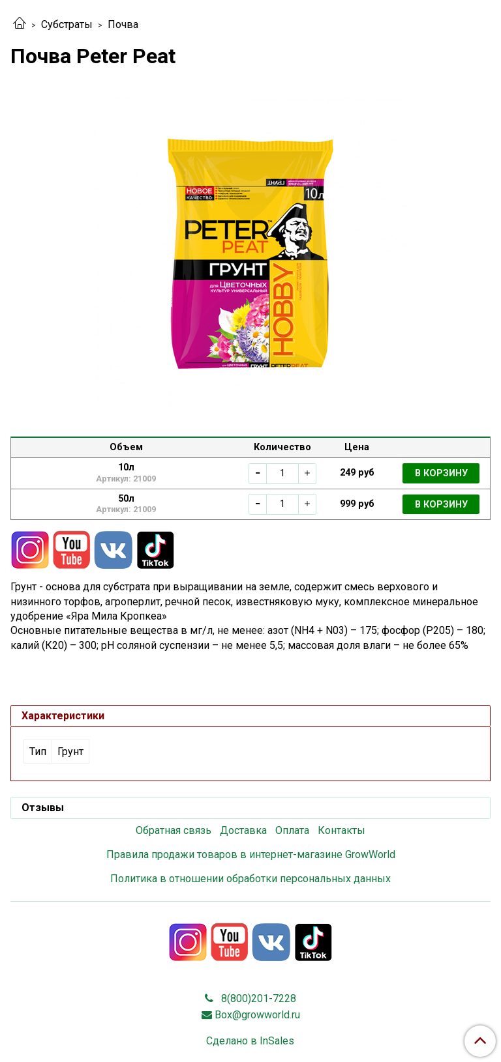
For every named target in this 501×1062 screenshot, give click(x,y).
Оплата (292, 830)
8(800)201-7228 (257, 998)
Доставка (243, 830)
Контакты (341, 830)
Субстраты (67, 24)
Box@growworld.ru (257, 1015)
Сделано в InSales (250, 1041)
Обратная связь (173, 830)
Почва (123, 24)
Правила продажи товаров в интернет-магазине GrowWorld (250, 854)
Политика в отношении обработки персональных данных (250, 878)
